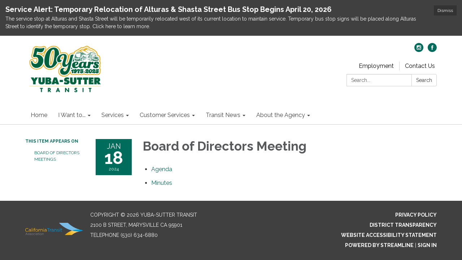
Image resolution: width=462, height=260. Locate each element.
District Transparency (403, 225)
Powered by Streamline (379, 245)
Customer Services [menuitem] (165, 115)
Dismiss (445, 10)
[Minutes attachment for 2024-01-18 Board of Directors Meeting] (161, 182)
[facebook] (432, 50)
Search (424, 80)
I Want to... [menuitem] (72, 115)
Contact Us (420, 65)
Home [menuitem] (39, 115)
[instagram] (418, 50)
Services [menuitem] (112, 115)
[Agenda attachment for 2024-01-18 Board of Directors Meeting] (161, 169)
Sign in (427, 245)
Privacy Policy (416, 215)
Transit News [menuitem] (223, 115)
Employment (376, 65)
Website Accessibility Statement (389, 235)
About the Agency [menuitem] (280, 115)
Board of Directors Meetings (56, 156)
